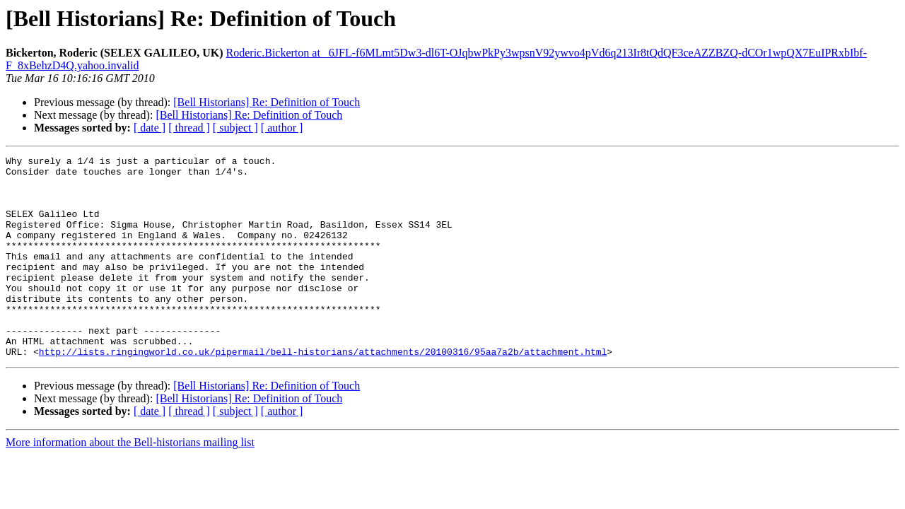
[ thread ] (189, 128)
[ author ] (282, 128)
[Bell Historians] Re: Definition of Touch (266, 102)
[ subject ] (235, 128)
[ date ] (149, 128)
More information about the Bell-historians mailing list (130, 482)
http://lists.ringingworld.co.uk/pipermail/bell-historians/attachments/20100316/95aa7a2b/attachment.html (323, 391)
